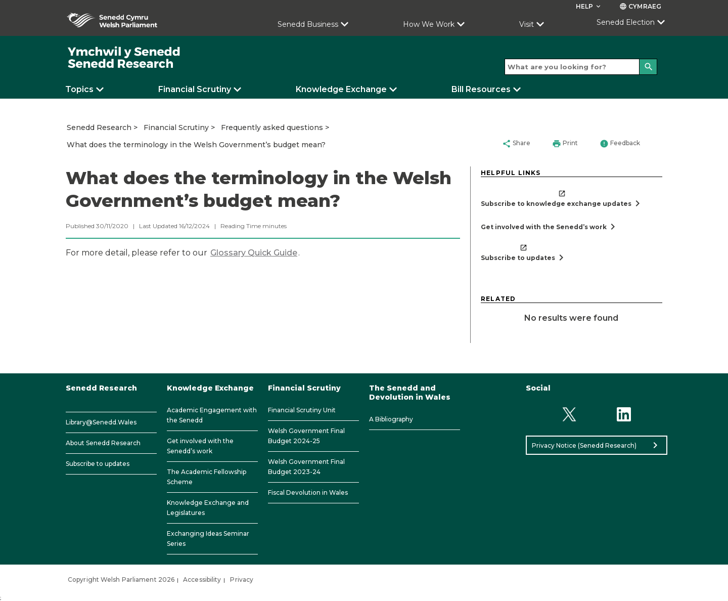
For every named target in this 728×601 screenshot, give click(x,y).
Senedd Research (99, 127)
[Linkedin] (624, 414)
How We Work (428, 24)
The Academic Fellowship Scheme (206, 477)
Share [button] (516, 143)
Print (565, 143)
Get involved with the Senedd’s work (200, 446)
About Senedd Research (103, 443)
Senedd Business (308, 24)
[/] (124, 58)
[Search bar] (581, 66)
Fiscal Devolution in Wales (308, 492)
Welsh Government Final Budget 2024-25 (306, 436)
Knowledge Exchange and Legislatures (208, 508)
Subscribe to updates (97, 463)
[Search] (648, 66)
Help (589, 6)
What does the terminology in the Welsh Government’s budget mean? (196, 144)
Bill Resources (481, 89)
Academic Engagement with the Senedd (212, 415)
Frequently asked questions (272, 127)
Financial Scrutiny (194, 89)
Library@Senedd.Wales (101, 422)
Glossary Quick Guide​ (253, 252)
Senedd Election (626, 22)
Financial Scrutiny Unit (302, 410)
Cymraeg (640, 6)
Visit (526, 24)
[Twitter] (569, 414)
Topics (79, 89)
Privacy (241, 579)
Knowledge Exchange (341, 89)
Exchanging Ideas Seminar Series (208, 538)
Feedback (620, 143)
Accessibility (202, 579)
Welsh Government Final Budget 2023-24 (306, 467)
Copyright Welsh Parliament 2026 (121, 579)
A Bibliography (391, 419)
